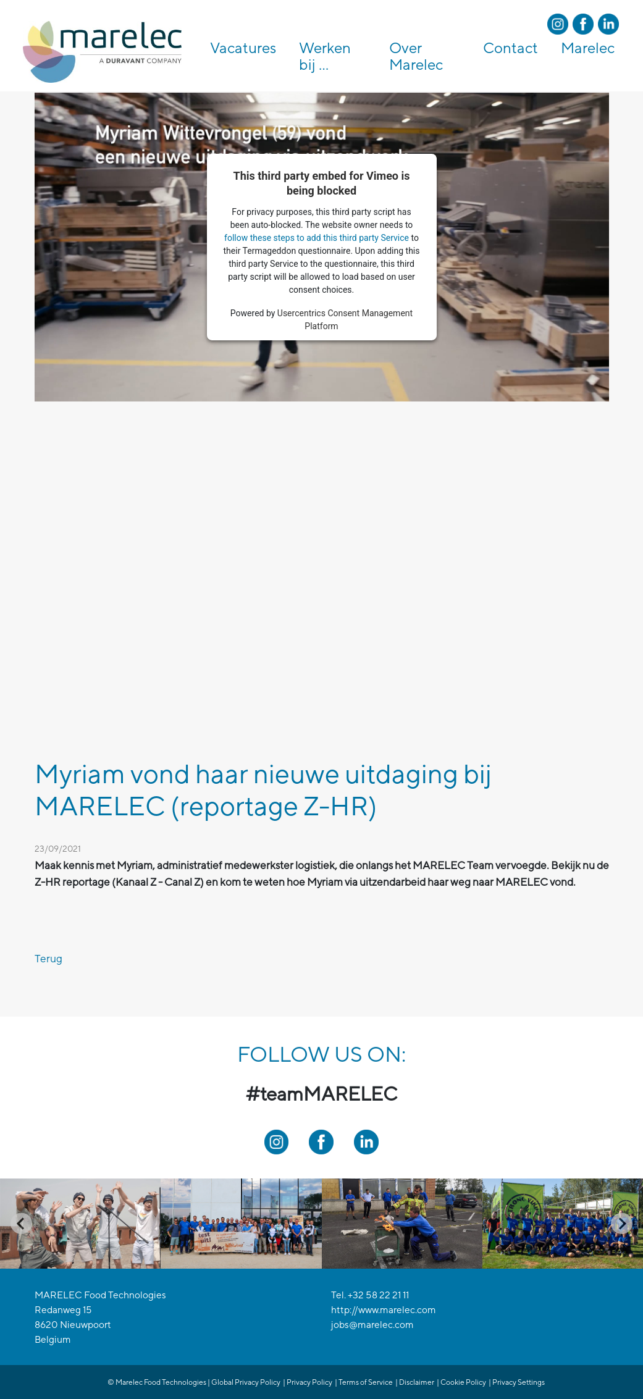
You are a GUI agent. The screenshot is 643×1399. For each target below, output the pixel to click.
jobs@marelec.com (372, 1324)
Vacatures (243, 47)
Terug (48, 958)
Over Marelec (416, 56)
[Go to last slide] (21, 1223)
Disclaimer (416, 1382)
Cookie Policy (463, 1382)
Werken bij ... (325, 56)
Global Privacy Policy (245, 1382)
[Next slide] (621, 1223)
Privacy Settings (518, 1382)
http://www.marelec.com (383, 1309)
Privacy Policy (309, 1382)
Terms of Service (365, 1382)
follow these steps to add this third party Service (316, 238)
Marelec (588, 47)
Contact (510, 47)
